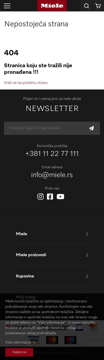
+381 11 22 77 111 (52, 154)
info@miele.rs (52, 175)
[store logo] (52, 5)
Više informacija (18, 342)
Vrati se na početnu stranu (26, 83)
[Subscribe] (91, 128)
